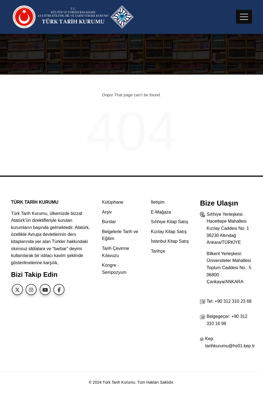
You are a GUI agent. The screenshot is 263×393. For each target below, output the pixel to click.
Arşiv (107, 212)
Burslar (109, 221)
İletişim (158, 202)
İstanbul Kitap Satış (170, 241)
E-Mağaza (161, 212)
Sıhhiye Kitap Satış (169, 221)
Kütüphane (112, 202)
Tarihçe (158, 251)
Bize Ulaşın (219, 203)
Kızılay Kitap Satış (169, 231)
